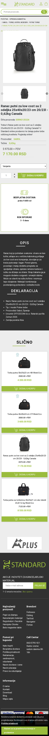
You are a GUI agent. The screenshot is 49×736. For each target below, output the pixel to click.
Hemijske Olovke (10, 624)
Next (47, 93)
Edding (30, 615)
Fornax (30, 625)
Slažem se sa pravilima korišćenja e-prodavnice (20, 731)
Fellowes (31, 612)
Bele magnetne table (12, 627)
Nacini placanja (9, 668)
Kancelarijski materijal (12, 618)
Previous (2, 93)
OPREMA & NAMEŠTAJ (18, 19)
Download (7, 692)
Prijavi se (40, 585)
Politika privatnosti (11, 652)
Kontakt (6, 689)
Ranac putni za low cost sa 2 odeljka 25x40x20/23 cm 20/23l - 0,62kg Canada (24, 457)
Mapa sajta (8, 699)
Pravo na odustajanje (12, 671)
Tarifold (30, 618)
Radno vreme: (33, 646)
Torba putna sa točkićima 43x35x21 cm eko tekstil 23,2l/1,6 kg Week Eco (24, 501)
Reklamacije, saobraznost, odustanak (9, 658)
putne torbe (34, 22)
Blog (5, 695)
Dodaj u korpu (32, 175)
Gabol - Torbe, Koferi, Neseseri (15, 22)
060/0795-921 (33, 643)
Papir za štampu (10, 615)
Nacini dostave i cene (12, 665)
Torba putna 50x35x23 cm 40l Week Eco (24, 373)
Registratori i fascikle (12, 621)
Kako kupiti (8, 646)
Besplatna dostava (11, 649)
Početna (4, 19)
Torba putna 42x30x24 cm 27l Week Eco (24, 414)
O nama (6, 686)
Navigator (31, 621)
